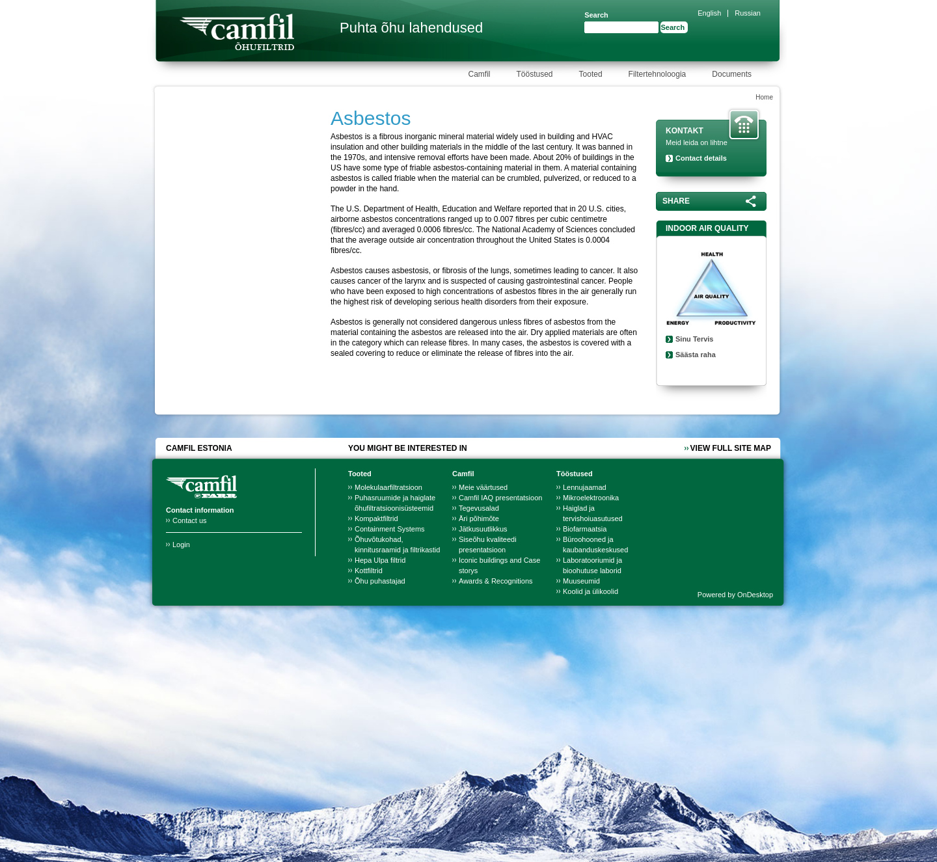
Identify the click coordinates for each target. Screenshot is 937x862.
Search (596, 15)
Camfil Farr (237, 32)
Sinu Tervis (694, 339)
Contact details (701, 158)
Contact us (189, 520)
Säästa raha (695, 354)
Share (676, 201)
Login (181, 544)
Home (764, 97)
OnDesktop (755, 595)
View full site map (730, 448)
